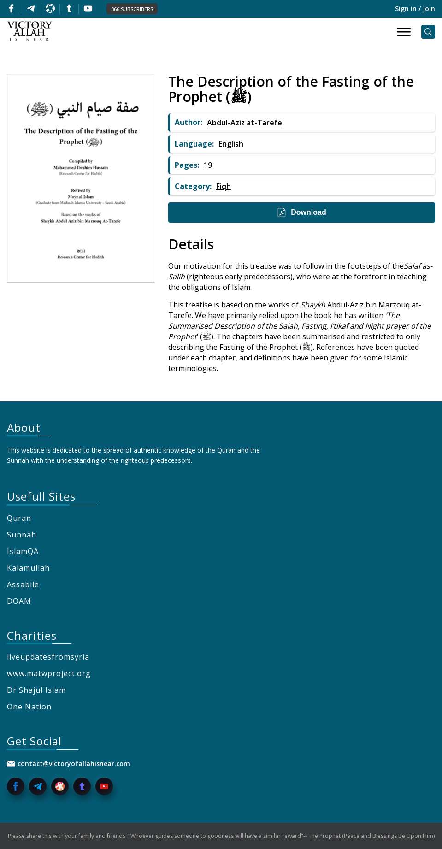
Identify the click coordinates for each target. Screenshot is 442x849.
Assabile (23, 584)
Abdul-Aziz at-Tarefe (244, 122)
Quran (19, 518)
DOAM (19, 601)
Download (301, 212)
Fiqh (223, 186)
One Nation (29, 706)
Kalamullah (28, 568)
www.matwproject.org (49, 673)
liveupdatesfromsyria (48, 656)
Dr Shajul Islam (36, 690)
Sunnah (21, 534)
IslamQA (23, 551)
